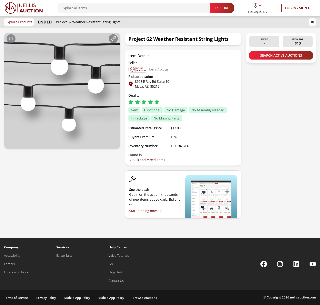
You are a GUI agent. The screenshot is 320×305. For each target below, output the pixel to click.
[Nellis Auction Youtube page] (312, 264)
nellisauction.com (303, 297)
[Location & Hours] (16, 272)
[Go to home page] (23, 8)
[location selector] (257, 8)
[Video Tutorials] (119, 255)
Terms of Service (16, 298)
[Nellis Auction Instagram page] (280, 264)
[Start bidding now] (145, 210)
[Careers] (9, 264)
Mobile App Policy (77, 298)
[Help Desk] (115, 272)
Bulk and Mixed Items (146, 160)
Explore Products (19, 22)
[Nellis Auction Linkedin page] (296, 264)
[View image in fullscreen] (113, 38)
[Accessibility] (12, 255)
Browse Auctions (144, 298)
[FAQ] (111, 264)
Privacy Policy (46, 298)
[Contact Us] (116, 280)
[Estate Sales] (64, 255)
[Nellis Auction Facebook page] (263, 264)
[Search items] (136, 8)
